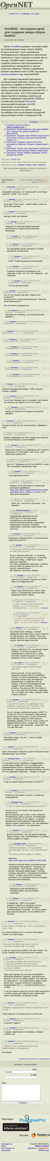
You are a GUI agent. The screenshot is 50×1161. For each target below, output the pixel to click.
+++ (20, 14)
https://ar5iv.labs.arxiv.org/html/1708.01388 (27, 860)
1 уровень (29, 180)
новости (13, 14)
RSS (46, 182)
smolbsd (21, 165)
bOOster (13, 777)
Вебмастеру (43, 1153)
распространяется (10, 74)
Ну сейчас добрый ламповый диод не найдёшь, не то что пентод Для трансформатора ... (30, 606)
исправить (34, 122)
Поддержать (43, 1151)
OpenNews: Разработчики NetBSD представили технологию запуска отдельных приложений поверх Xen (27, 138)
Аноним (12, 211)
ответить (34, 187)
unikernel (41, 165)
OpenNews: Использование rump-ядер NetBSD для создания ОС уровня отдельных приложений (27, 131)
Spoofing (12, 199)
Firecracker (30, 101)
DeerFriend (11, 187)
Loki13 (19, 662)
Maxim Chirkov (42, 1149)
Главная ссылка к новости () (18, 126)
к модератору (19, 189)
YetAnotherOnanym (23, 510)
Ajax (22, 180)
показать (44, 608)
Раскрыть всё (37, 182)
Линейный (39, 180)
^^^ (37, 199)
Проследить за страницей (7, 1152)
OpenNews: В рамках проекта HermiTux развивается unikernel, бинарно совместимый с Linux (27, 144)
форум (26, 14)
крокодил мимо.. (14, 758)
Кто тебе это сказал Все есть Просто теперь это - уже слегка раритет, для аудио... (31, 620)
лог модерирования (43, 1059)
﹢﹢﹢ (14, 333)
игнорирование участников (27, 1059)
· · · (7, 189)
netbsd (28, 165)
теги (32, 14)
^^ (34, 199)
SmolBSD (15, 46)
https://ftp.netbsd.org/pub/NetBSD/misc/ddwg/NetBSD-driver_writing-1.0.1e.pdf (29, 491)
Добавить (32, 1151)
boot (34, 165)
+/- (46, 180)
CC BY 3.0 (15, 159)
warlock (15, 266)
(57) (3, 182)
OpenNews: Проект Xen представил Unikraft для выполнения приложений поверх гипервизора (28, 149)
